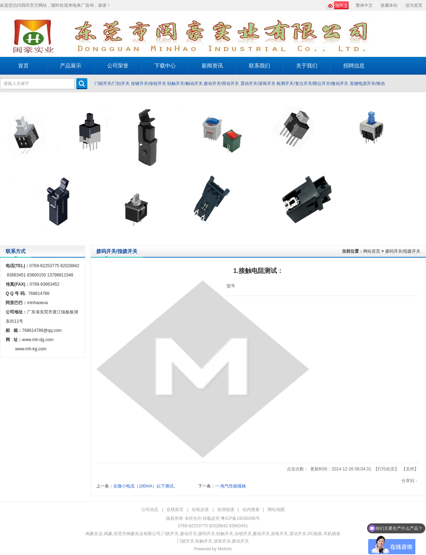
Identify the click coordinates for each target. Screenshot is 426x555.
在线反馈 (200, 509)
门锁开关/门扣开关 (112, 83)
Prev (7, 169)
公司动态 (149, 509)
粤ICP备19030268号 (240, 518)
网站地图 (276, 509)
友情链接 (225, 509)
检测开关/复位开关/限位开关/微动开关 (312, 83)
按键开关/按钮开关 (148, 83)
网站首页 (371, 251)
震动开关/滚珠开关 (257, 83)
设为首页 (413, 5)
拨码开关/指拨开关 (402, 251)
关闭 (410, 469)
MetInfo (225, 548)
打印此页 (386, 469)
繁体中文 (364, 5)
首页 (23, 66)
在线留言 (175, 509)
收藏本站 (389, 5)
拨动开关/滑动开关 (221, 83)
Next (418, 169)
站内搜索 (251, 509)
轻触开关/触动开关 (184, 83)
